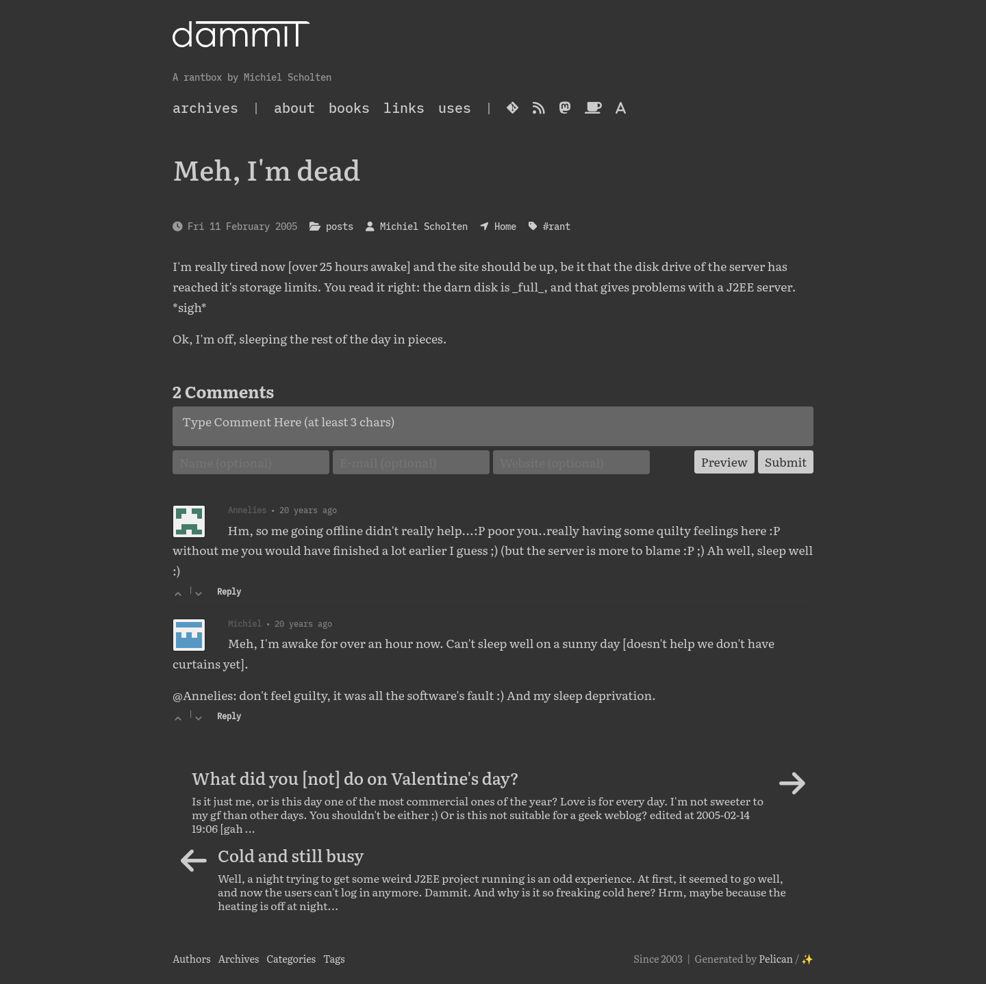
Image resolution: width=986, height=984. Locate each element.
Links (404, 108)
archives (205, 108)
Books (349, 108)
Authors (192, 958)
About (294, 108)
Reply (229, 591)
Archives (238, 958)
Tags (334, 958)
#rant (556, 226)
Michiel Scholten (424, 226)
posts (339, 226)
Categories (291, 958)
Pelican (776, 958)
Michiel (245, 623)
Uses (454, 108)
